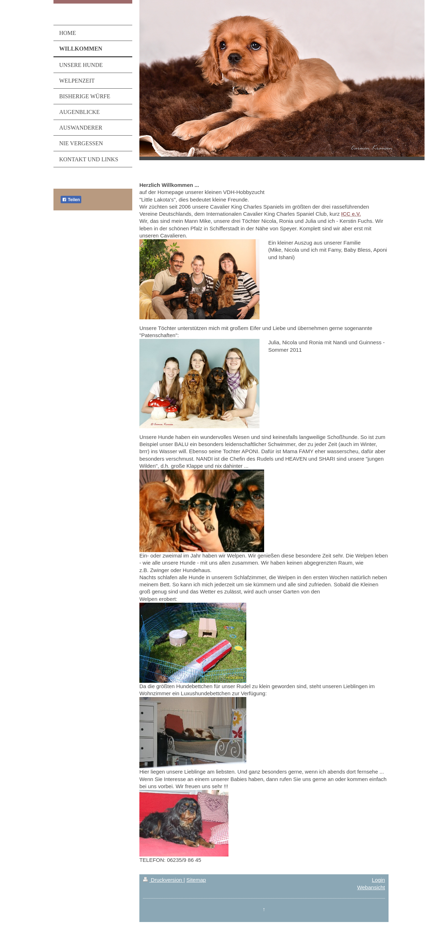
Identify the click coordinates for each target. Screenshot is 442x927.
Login (378, 880)
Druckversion (163, 880)
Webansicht (371, 887)
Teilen (71, 199)
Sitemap (196, 880)
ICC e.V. (351, 214)
